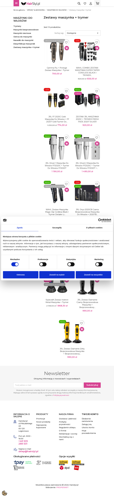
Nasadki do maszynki (23, 40)
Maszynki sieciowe (22, 33)
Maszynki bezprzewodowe (25, 30)
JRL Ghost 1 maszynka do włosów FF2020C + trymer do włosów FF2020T (57, 165)
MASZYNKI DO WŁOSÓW (22, 19)
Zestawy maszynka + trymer (26, 47)
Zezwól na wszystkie (93, 275)
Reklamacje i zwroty (68, 434)
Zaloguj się (87, 424)
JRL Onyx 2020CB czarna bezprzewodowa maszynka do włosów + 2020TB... (87, 212)
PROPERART (62, 487)
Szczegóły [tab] (57, 228)
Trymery (17, 26)
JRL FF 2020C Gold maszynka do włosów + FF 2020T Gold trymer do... (57, 119)
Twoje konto (90, 414)
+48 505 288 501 (23, 442)
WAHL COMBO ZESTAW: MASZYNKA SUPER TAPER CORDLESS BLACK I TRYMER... (87, 71)
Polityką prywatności (61, 395)
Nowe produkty (43, 422)
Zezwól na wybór (57, 275)
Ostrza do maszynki (22, 37)
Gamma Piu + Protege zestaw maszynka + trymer (57, 69)
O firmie (62, 431)
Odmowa (21, 275)
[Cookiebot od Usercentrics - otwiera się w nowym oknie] (100, 220)
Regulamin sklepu (67, 427)
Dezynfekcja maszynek (24, 44)
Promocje (40, 419)
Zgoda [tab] (20, 228)
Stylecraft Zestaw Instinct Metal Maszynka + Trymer (57, 301)
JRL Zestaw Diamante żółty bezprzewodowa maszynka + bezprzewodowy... (72, 351)
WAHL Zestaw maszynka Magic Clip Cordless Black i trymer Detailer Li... (57, 212)
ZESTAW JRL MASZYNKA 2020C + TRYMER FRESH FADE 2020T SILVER (87, 119)
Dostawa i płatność (67, 419)
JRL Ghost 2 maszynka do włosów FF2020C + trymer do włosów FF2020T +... (87, 165)
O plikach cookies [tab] (94, 228)
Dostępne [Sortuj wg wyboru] (83, 33)
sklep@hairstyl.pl (28, 451)
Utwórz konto (88, 427)
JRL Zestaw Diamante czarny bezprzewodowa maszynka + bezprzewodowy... (87, 303)
